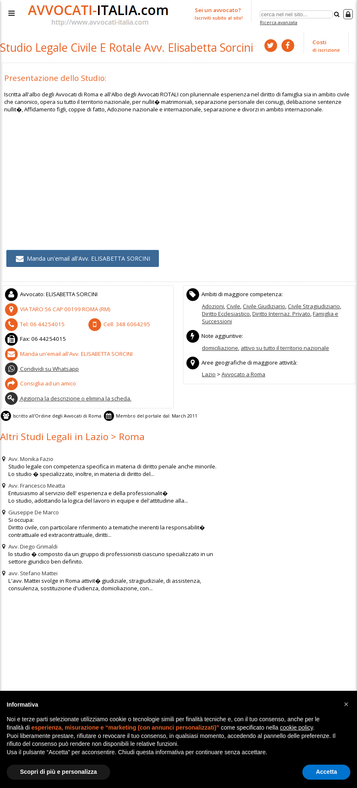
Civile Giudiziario (263, 304)
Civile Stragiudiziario (312, 304)
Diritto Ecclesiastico (226, 311)
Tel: (32, 321)
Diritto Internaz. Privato (281, 311)
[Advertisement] (178, 169)
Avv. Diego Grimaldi (28, 540)
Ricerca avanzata (278, 22)
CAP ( (55, 307)
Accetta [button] (326, 771)
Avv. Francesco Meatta (32, 479)
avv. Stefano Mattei (29, 567)
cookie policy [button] (296, 727)
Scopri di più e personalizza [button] (58, 771)
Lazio (208, 371)
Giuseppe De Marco (29, 506)
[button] (346, 704)
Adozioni (213, 304)
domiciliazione (220, 345)
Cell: (117, 321)
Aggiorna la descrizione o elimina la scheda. (67, 394)
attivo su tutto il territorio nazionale (285, 345)
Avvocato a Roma (243, 371)
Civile (233, 304)
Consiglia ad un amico (39, 379)
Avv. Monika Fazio (26, 453)
